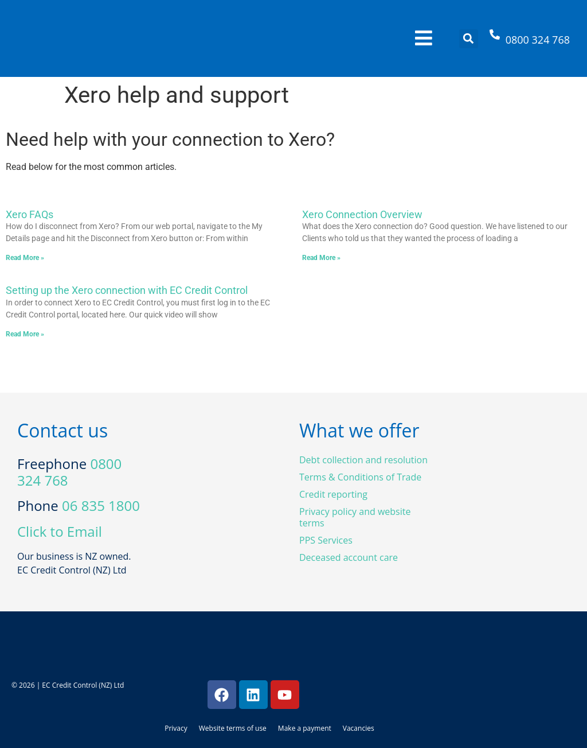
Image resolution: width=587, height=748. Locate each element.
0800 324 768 (538, 39)
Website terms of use (233, 728)
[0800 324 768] (495, 38)
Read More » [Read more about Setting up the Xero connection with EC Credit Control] (25, 334)
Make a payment (304, 728)
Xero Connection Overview (362, 214)
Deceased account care (348, 557)
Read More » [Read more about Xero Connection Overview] (321, 258)
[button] (468, 38)
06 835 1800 (101, 505)
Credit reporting (333, 494)
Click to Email (59, 531)
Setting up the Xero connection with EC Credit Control (127, 290)
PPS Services (326, 540)
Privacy (176, 728)
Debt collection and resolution (363, 460)
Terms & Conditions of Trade (360, 477)
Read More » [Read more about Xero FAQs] (25, 258)
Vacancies (358, 728)
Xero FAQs (29, 214)
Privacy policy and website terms (354, 517)
